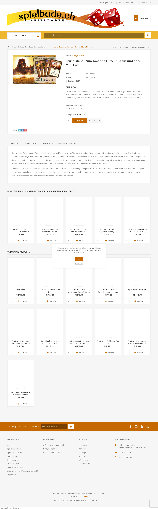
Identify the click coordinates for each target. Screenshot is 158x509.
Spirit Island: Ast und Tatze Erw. (50, 291)
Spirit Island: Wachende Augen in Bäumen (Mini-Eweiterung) (108, 231)
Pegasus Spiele (79, 55)
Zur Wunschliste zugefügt (89, 120)
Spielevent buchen (14, 449)
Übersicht (14, 144)
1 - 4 (88, 81)
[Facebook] (130, 426)
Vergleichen (94, 120)
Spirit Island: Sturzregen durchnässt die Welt (79, 230)
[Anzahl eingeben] (68, 120)
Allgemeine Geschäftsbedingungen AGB (22, 471)
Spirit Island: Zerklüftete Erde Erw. (108, 342)
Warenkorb (83, 456)
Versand (101, 500)
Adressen (82, 449)
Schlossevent (12, 460)
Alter (68, 77)
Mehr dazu (79, 264)
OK (79, 259)
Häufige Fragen (49, 449)
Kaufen (80, 121)
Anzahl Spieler (73, 81)
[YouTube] (142, 426)
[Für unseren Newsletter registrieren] (54, 426)
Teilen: (14, 130)
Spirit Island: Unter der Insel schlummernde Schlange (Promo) (137, 231)
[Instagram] (136, 426)
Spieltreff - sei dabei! (15, 452)
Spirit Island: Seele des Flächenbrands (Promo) (20, 342)
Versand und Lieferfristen (53, 452)
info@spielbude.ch (107, 2)
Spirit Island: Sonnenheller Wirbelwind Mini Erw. (50, 230)
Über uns (10, 445)
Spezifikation (30, 144)
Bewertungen (47, 144)
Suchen (148, 35)
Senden (71, 426)
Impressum (11, 475)
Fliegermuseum (13, 463)
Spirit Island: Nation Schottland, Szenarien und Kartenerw (108, 292)
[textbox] (94, 35)
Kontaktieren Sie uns (67, 144)
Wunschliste (83, 460)
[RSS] (148, 426)
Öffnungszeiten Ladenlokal (53, 445)
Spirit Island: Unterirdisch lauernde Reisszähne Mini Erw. (20, 231)
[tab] (14, 143)
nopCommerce (84, 496)
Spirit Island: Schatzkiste (137, 290)
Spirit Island (20, 290)
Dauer (68, 74)
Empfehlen (99, 120)
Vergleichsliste (84, 463)
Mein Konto (146, 2)
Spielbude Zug (12, 456)
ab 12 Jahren (91, 77)
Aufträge (82, 452)
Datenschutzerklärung (15, 467)
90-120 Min (90, 74)
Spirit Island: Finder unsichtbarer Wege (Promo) (79, 291)
